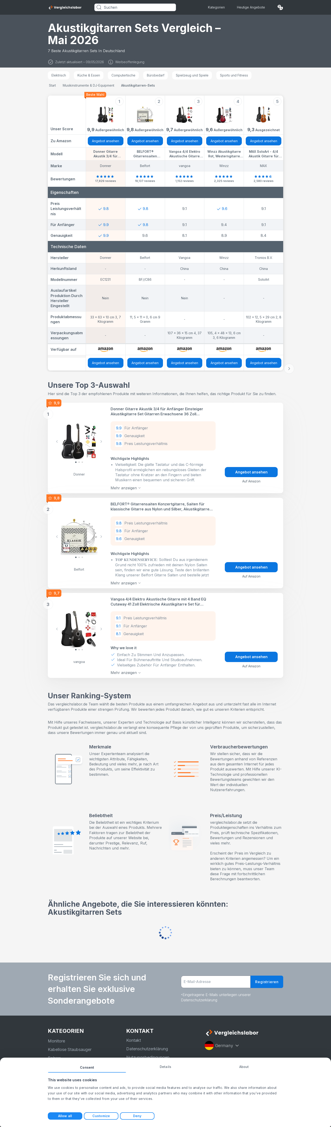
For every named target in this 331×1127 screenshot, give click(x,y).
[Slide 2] (82, 462)
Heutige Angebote (251, 7)
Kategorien (216, 7)
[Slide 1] (79, 462)
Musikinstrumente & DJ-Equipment (88, 85)
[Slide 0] (76, 462)
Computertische (123, 75)
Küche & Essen (88, 75)
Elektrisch (58, 75)
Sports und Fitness (234, 75)
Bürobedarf (155, 75)
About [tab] (244, 1067)
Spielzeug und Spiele (192, 75)
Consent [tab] (87, 1067)
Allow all (65, 1116)
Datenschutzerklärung (147, 1047)
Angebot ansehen (105, 141)
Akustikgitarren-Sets (138, 85)
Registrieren (267, 981)
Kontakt (133, 1039)
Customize (101, 1116)
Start (52, 85)
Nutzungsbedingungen (147, 1056)
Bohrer (54, 1057)
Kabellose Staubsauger (69, 1048)
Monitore (56, 1040)
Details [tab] (165, 1067)
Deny (137, 1116)
